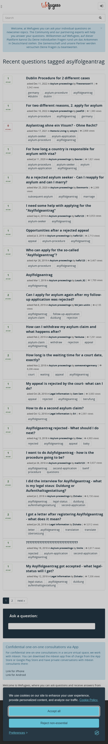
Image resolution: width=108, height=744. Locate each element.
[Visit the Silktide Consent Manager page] (97, 733)
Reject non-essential (54, 723)
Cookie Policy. (89, 700)
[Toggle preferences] (18, 733)
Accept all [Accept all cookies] (54, 711)
